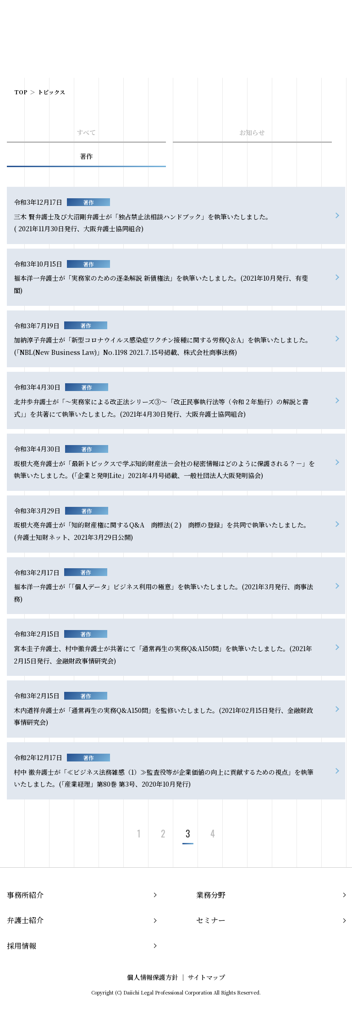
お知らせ (252, 132)
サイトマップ (206, 977)
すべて (86, 132)
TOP (21, 92)
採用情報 (21, 945)
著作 (86, 156)
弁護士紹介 (25, 920)
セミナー (211, 920)
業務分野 (211, 895)
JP (298, 17)
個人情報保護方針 (152, 977)
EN (313, 17)
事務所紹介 (25, 895)
